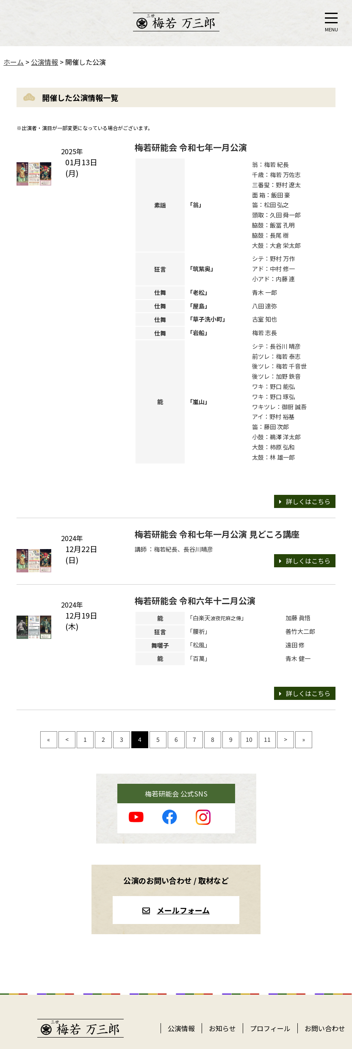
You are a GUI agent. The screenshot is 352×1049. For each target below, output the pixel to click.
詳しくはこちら (308, 501)
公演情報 (181, 1028)
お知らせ (222, 1028)
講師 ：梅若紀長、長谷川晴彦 (174, 549)
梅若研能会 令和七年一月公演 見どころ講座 (217, 534)
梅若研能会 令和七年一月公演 (191, 147)
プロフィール (270, 1028)
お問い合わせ (325, 1028)
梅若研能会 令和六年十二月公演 (195, 600)
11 (267, 739)
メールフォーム (183, 910)
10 (249, 739)
